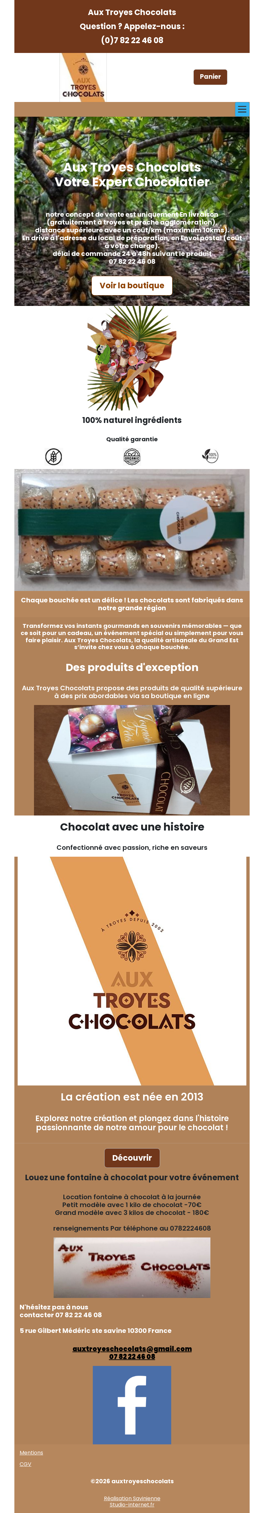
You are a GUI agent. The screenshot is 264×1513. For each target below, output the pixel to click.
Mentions (31, 1452)
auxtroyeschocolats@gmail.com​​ (132, 1348)
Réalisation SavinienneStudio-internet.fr (132, 1501)
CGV (25, 1464)
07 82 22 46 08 (132, 1356)
